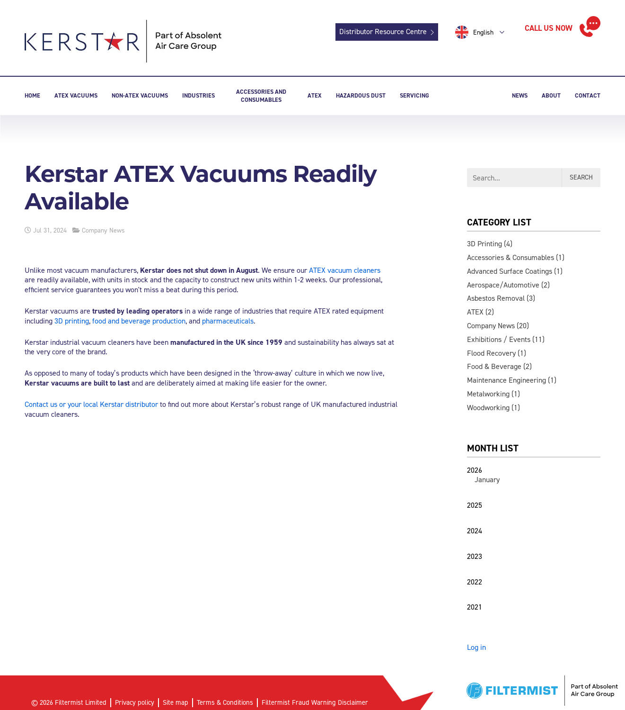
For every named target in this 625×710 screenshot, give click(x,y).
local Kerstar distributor (120, 404)
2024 (474, 531)
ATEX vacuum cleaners (344, 270)
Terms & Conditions (225, 702)
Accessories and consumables (261, 96)
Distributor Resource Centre (383, 31)
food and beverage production (138, 321)
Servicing (414, 95)
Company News (103, 230)
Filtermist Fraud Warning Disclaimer (315, 702)
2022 (474, 582)
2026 (474, 470)
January (487, 480)
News (520, 95)
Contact (587, 95)
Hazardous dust (361, 95)
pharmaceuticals (228, 321)
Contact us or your (54, 404)
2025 (474, 505)
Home (32, 95)
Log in (476, 647)
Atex (315, 95)
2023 (474, 556)
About (551, 95)
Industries (198, 95)
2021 (474, 607)
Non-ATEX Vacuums (140, 95)
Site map (175, 702)
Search (581, 177)
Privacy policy (134, 702)
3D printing (71, 321)
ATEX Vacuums (75, 95)
